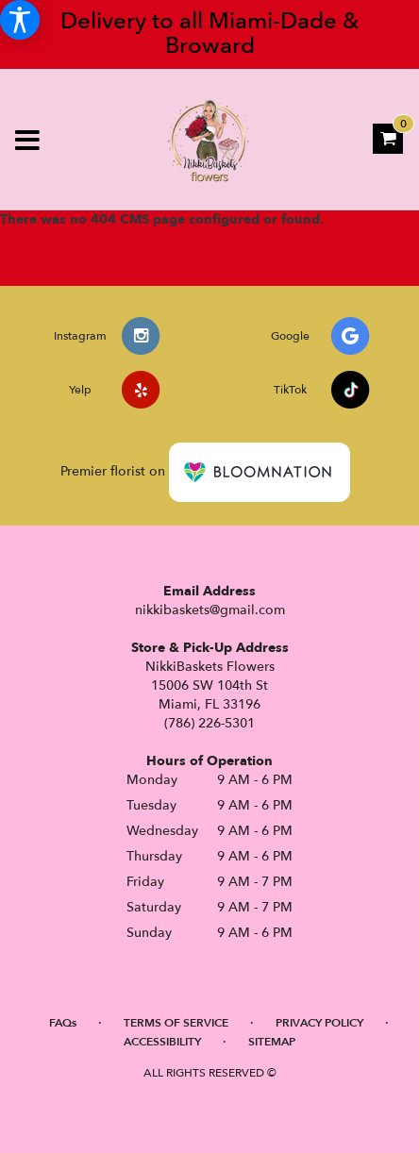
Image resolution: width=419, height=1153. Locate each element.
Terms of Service (176, 1022)
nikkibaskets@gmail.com (210, 610)
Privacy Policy (319, 1022)
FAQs (62, 1022)
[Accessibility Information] (20, 20)
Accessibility (162, 1041)
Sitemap (271, 1041)
